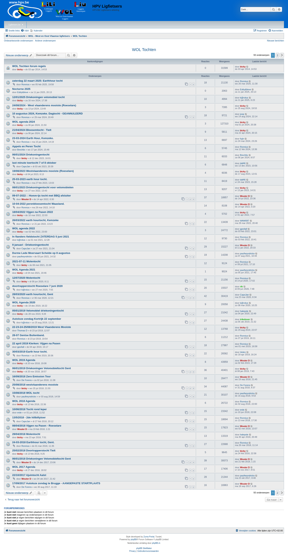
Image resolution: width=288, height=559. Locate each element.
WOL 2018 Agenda (23, 401)
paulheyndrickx (24, 256)
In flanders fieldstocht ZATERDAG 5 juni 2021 (40, 236)
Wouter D (26, 199)
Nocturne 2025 (21, 88)
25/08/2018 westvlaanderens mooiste (35, 384)
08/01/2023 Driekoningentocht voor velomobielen (42, 187)
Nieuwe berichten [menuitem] (275, 40)
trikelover (245, 319)
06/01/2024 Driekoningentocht (30, 154)
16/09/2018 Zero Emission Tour (31, 376)
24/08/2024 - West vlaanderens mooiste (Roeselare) (44, 105)
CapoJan (25, 166)
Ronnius (25, 84)
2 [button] (277, 55)
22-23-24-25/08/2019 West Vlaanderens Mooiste (41, 327)
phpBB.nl (156, 543)
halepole (244, 311)
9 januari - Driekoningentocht (30, 244)
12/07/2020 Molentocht (26, 277)
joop (242, 114)
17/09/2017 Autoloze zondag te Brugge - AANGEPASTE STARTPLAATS (56, 483)
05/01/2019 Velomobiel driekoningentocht (38, 310)
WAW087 (244, 220)
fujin (242, 138)
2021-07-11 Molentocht (26, 261)
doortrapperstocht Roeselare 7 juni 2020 (37, 286)
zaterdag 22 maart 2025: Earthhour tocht (37, 80)
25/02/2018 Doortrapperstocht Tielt (33, 450)
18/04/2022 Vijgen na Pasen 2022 (32, 211)
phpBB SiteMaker (144, 548)
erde (19, 412)
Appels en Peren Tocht (26, 146)
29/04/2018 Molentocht (26, 434)
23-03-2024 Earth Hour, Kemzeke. (33, 138)
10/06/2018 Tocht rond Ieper (29, 409)
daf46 (243, 163)
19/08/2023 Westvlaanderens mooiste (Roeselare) (43, 170)
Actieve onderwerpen (45, 40)
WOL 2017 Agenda (23, 466)
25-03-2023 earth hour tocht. (29, 179)
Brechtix (21, 149)
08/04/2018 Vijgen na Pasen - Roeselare (36, 425)
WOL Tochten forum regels (29, 66)
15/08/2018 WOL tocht (25, 392)
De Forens (26, 380)
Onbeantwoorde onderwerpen (18, 40)
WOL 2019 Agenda (23, 360)
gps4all (243, 229)
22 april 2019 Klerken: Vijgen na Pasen (36, 343)
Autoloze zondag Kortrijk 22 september (36, 318)
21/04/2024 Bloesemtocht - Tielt (31, 129)
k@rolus (244, 97)
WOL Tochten (144, 49)
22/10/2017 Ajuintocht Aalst (29, 475)
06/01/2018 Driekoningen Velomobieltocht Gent (41, 458)
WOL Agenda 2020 (23, 302)
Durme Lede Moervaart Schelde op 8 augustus (41, 252)
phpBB (134, 539)
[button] (282, 55)
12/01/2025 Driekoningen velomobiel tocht (38, 97)
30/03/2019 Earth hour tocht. (29, 351)
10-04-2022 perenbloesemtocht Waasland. (38, 203)
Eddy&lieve (22, 92)
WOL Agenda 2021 (23, 269)
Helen (243, 352)
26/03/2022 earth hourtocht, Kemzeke (35, 220)
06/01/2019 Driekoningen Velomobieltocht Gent (41, 368)
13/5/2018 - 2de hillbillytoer (29, 417)
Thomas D (22, 330)
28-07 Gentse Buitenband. (28, 335)
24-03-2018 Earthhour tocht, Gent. (33, 442)
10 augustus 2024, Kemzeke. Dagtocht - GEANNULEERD (47, 113)
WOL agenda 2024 (23, 121)
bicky (20, 69)
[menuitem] (25, 30)
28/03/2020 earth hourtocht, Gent (32, 294)
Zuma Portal (148, 537)
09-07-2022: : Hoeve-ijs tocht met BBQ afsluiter (41, 195)
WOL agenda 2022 (23, 228)
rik (241, 286)
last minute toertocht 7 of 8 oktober (34, 162)
